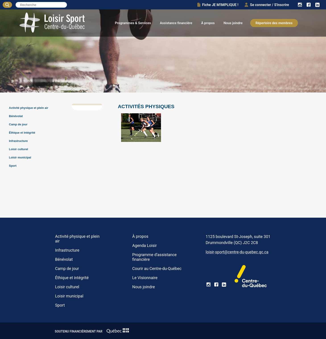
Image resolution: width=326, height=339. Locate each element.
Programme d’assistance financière (154, 257)
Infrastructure (18, 141)
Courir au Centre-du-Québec (157, 268)
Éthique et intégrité (22, 132)
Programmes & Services (133, 23)
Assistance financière (176, 23)
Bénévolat (16, 116)
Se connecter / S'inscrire (267, 5)
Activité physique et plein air (28, 107)
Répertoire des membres (274, 23)
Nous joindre (233, 23)
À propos (208, 23)
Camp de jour (18, 124)
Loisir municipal (20, 157)
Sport (13, 165)
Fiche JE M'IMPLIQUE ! (218, 5)
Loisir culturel (18, 149)
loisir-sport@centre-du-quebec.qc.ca (237, 252)
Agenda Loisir (144, 245)
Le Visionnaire (144, 277)
